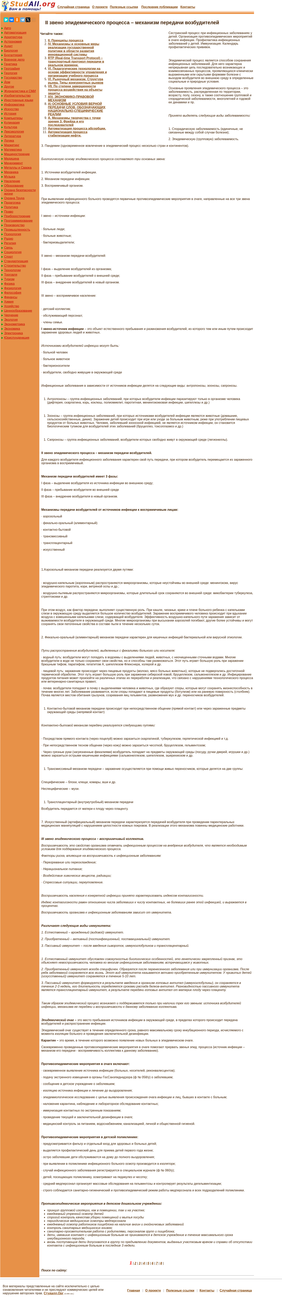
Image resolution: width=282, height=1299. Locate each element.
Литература (12, 136)
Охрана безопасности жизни (20, 191)
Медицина (11, 158)
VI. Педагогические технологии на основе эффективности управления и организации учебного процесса (77, 72)
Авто (7, 28)
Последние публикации (159, 7)
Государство (13, 77)
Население (12, 181)
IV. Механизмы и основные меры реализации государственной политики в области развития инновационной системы (73, 49)
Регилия (10, 243)
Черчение (11, 315)
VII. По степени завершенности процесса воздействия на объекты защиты (75, 90)
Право (8, 211)
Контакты (187, 7)
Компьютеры (13, 118)
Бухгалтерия (13, 55)
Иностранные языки (18, 100)
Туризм (9, 279)
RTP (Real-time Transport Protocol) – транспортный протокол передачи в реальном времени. (76, 61)
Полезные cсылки (124, 7)
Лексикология (14, 131)
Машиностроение (17, 154)
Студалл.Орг (54, 1293)
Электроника (13, 333)
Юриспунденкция (16, 337)
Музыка (9, 176)
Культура (10, 127)
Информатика (14, 104)
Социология (13, 252)
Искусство (11, 109)
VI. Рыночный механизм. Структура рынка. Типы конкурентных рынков (75, 80)
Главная (133, 1290)
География (12, 68)
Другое (9, 86)
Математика (13, 149)
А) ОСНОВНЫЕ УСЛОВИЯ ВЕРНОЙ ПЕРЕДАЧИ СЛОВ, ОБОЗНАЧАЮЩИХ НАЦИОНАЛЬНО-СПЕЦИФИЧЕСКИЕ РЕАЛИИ (76, 109)
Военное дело (14, 59)
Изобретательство (17, 95)
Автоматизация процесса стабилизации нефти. (67, 133)
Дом (7, 82)
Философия (12, 292)
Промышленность (17, 229)
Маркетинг (11, 145)
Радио (8, 238)
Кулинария (12, 122)
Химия (9, 301)
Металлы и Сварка (18, 167)
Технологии (12, 270)
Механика (11, 172)
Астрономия (13, 41)
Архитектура (13, 37)
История (10, 113)
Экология (11, 319)
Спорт (8, 256)
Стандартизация (16, 261)
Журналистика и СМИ (20, 91)
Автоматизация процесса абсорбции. (77, 128)
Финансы (10, 297)
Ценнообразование (18, 310)
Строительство (15, 265)
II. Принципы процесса (65, 40)
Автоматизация (15, 32)
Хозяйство (11, 306)
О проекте (100, 7)
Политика (11, 207)
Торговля (10, 274)
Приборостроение (17, 216)
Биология (11, 50)
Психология (12, 234)
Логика (9, 140)
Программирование (18, 220)
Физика (9, 283)
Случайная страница (73, 7)
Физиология (12, 288)
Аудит (8, 46)
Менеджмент (13, 163)
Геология (10, 73)
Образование (13, 185)
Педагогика (12, 202)
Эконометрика (14, 324)
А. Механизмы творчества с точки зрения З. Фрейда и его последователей (74, 121)
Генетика (10, 64)
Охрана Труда (14, 198)
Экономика (12, 328)
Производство (14, 225)
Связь (8, 247)
